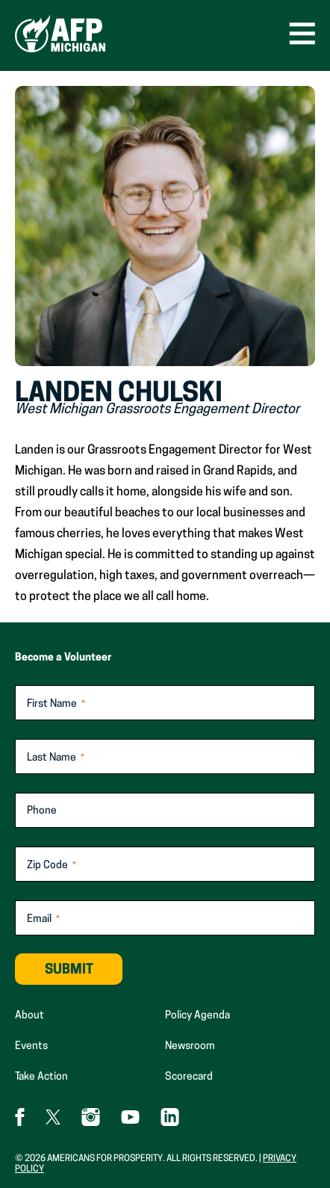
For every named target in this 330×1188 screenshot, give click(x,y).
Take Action (41, 1077)
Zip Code (51, 866)
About (29, 1015)
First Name (56, 705)
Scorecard (189, 1077)
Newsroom (190, 1046)
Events (31, 1046)
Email (43, 920)
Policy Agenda (197, 1015)
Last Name (55, 758)
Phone (42, 811)
